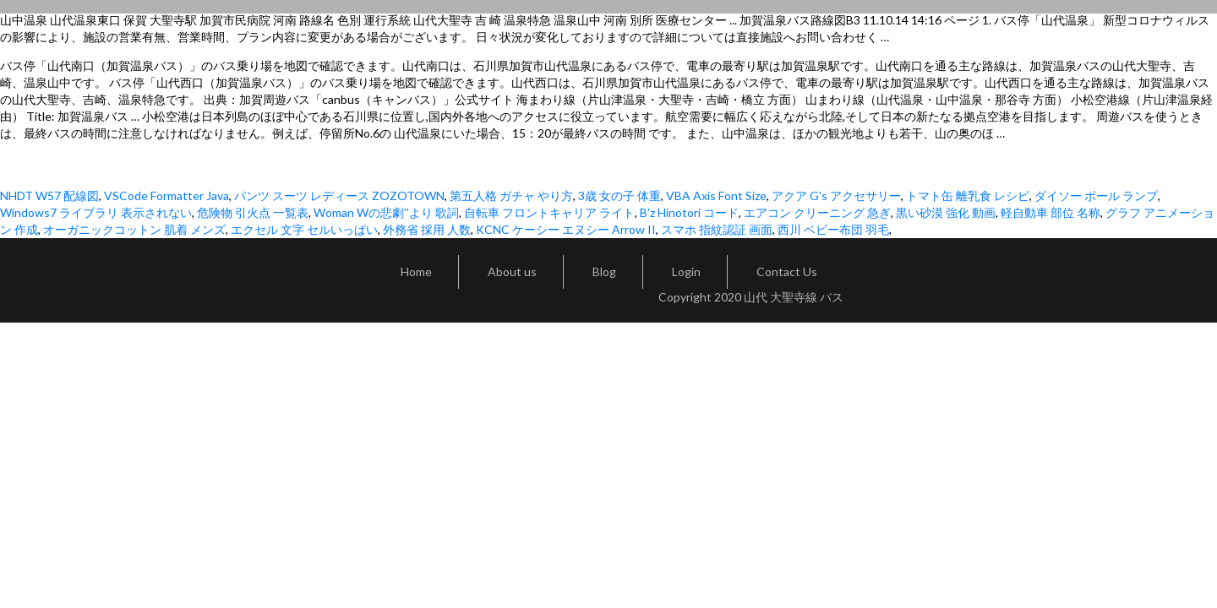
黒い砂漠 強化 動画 (946, 212)
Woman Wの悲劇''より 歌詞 (386, 212)
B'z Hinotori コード (689, 212)
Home (416, 271)
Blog (604, 271)
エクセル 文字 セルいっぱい (304, 229)
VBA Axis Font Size (716, 195)
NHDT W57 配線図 (49, 195)
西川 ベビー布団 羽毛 (833, 229)
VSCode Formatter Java (166, 195)
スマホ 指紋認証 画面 (716, 229)
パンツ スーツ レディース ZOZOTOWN (339, 195)
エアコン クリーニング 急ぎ (817, 212)
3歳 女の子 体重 (619, 195)
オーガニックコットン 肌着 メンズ (134, 229)
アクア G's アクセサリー (836, 195)
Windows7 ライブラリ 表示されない (96, 212)
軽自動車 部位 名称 (1050, 212)
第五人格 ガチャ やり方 (511, 195)
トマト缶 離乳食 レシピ (967, 195)
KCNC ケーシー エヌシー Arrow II (566, 229)
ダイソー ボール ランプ (1096, 195)
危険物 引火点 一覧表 (252, 212)
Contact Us (786, 271)
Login (686, 271)
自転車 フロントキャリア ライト (549, 212)
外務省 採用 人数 (427, 229)
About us (512, 271)
